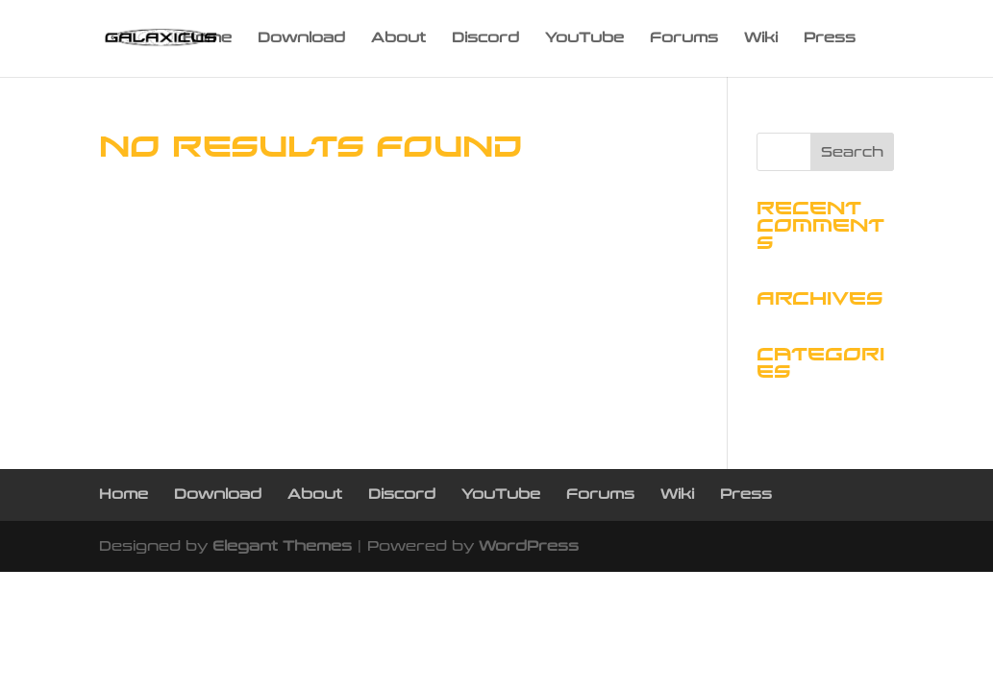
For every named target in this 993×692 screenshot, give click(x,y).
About (398, 39)
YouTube (584, 39)
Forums (684, 39)
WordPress (529, 546)
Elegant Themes (282, 546)
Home (207, 39)
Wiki (761, 39)
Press (830, 39)
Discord (485, 39)
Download (301, 39)
